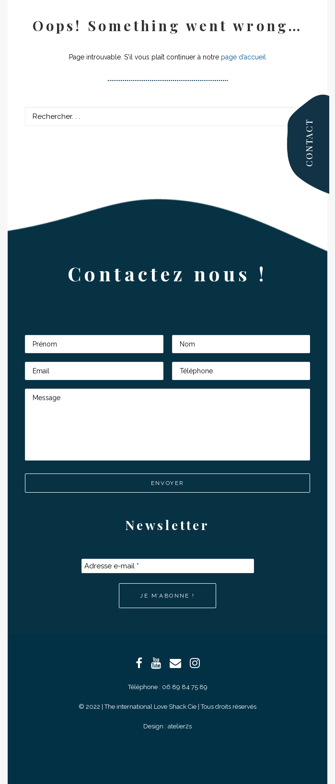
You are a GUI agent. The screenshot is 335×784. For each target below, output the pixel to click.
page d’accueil (243, 57)
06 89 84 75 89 (185, 687)
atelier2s (180, 726)
